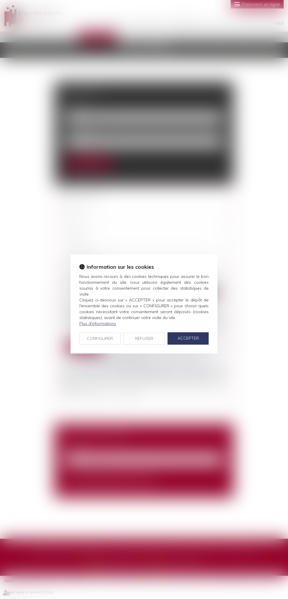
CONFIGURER (100, 338)
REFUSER (144, 338)
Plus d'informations (97, 323)
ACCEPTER (188, 338)
